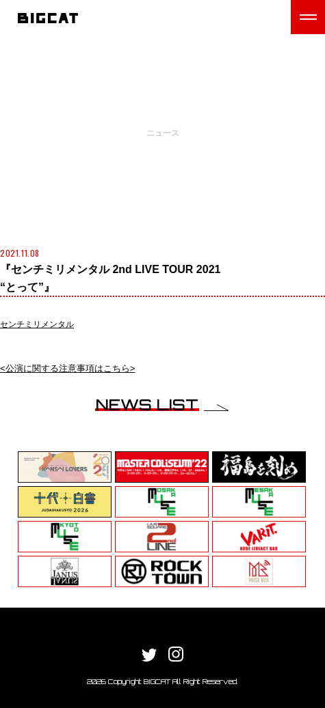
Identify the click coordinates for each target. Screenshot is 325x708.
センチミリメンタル (37, 324)
